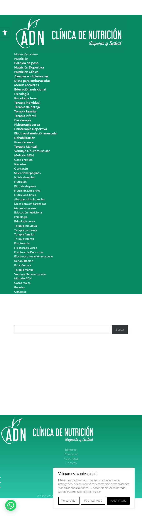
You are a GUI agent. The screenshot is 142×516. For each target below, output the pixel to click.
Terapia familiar (25, 111)
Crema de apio (23, 342)
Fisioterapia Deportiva (30, 129)
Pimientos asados (25, 347)
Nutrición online (26, 54)
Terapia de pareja (27, 107)
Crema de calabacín (26, 351)
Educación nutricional (30, 89)
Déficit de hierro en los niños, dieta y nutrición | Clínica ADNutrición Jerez (58, 405)
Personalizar (69, 500)
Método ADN (24, 155)
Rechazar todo (93, 500)
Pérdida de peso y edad (99, 385)
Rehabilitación (24, 138)
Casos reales (23, 160)
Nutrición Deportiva (29, 67)
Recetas (20, 164)
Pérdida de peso (26, 63)
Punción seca (23, 142)
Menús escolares (26, 85)
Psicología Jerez (26, 98)
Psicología (21, 94)
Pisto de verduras (24, 355)
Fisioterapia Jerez (27, 125)
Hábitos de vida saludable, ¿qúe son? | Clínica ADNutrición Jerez (53, 393)
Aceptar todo (118, 500)
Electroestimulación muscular (36, 133)
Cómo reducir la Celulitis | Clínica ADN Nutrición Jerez (47, 385)
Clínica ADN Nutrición (27, 371)
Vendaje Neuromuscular (32, 151)
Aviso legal (71, 458)
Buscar (18, 323)
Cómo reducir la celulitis (60, 371)
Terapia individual (27, 103)
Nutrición (21, 59)
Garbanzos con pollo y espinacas (34, 360)
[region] (94, 488)
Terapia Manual (25, 146)
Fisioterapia (22, 120)
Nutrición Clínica (26, 72)
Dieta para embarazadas (32, 81)
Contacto (21, 168)
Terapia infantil (25, 116)
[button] (5, 32)
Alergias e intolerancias (31, 76)
